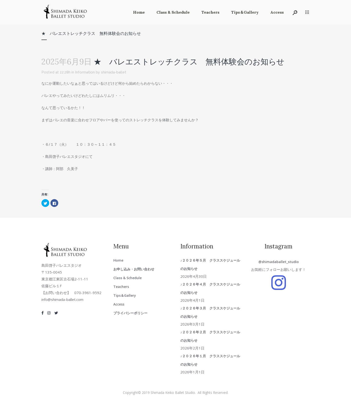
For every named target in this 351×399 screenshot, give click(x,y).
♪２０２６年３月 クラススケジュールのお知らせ (210, 312)
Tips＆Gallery (124, 295)
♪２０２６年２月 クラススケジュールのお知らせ (210, 336)
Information (85, 72)
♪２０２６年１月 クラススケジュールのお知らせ (210, 360)
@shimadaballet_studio (278, 261)
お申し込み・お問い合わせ (133, 269)
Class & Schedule (127, 278)
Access (118, 304)
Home (118, 260)
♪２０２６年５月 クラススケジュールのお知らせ (210, 264)
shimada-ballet (113, 72)
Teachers (121, 286)
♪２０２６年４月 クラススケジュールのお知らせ (210, 288)
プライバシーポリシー (130, 313)
